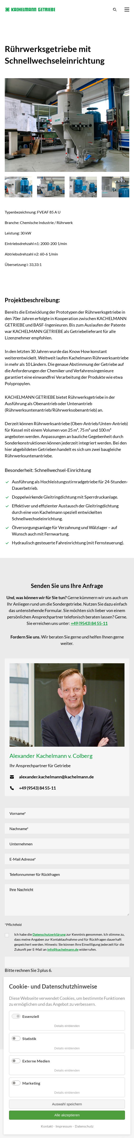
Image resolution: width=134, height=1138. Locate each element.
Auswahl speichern (67, 1104)
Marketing (31, 1083)
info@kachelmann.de (62, 949)
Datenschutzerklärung (49, 934)
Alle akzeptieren (67, 1115)
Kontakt (47, 1126)
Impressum (64, 1126)
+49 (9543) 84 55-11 (89, 623)
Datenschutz (84, 1126)
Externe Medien (36, 1061)
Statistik (29, 1038)
